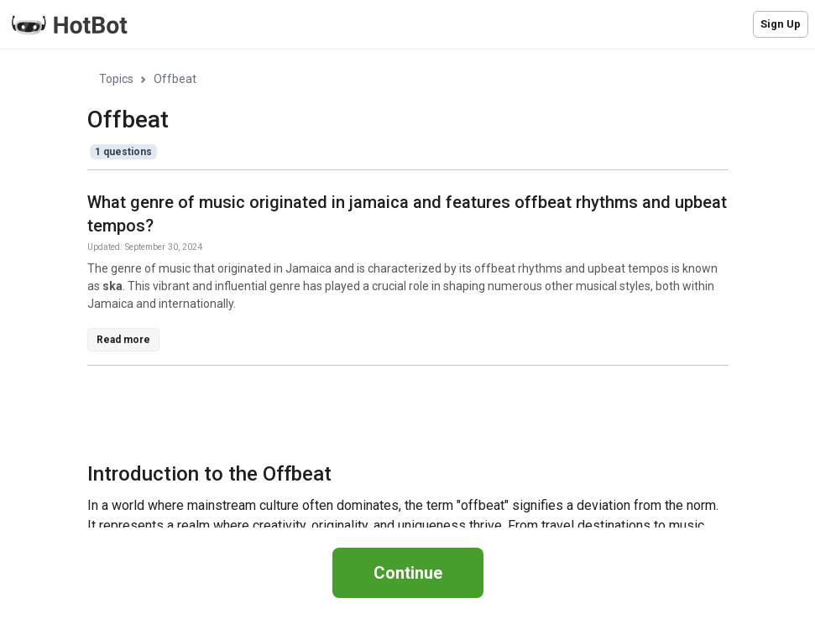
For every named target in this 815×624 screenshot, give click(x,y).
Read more (123, 340)
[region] (407, 289)
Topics (116, 79)
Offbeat (175, 79)
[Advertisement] (392, 417)
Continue (408, 573)
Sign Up (780, 24)
